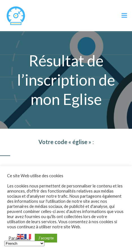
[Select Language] (24, 243)
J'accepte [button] (46, 238)
